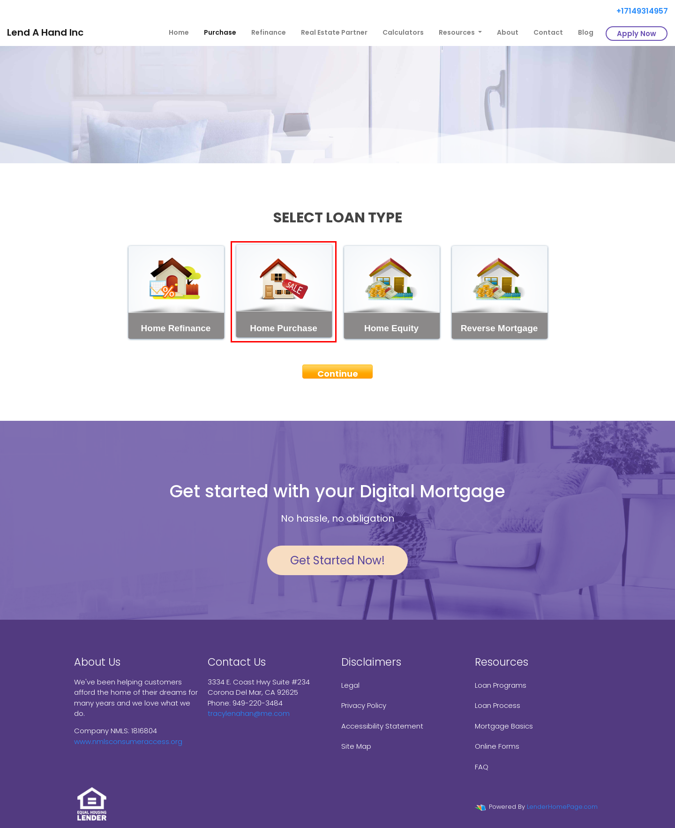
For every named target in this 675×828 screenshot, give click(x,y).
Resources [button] (457, 32)
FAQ (481, 767)
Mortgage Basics (504, 726)
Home (179, 32)
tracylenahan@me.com (249, 713)
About (507, 32)
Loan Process (497, 705)
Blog (585, 32)
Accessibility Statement (382, 726)
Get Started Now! (337, 560)
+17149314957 (638, 11)
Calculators (403, 32)
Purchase (220, 32)
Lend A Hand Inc (45, 32)
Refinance (268, 32)
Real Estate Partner (334, 32)
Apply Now (636, 33)
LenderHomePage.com (562, 807)
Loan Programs (500, 685)
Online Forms (497, 746)
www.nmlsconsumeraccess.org (128, 741)
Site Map (356, 746)
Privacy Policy (363, 705)
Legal (350, 685)
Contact (548, 32)
